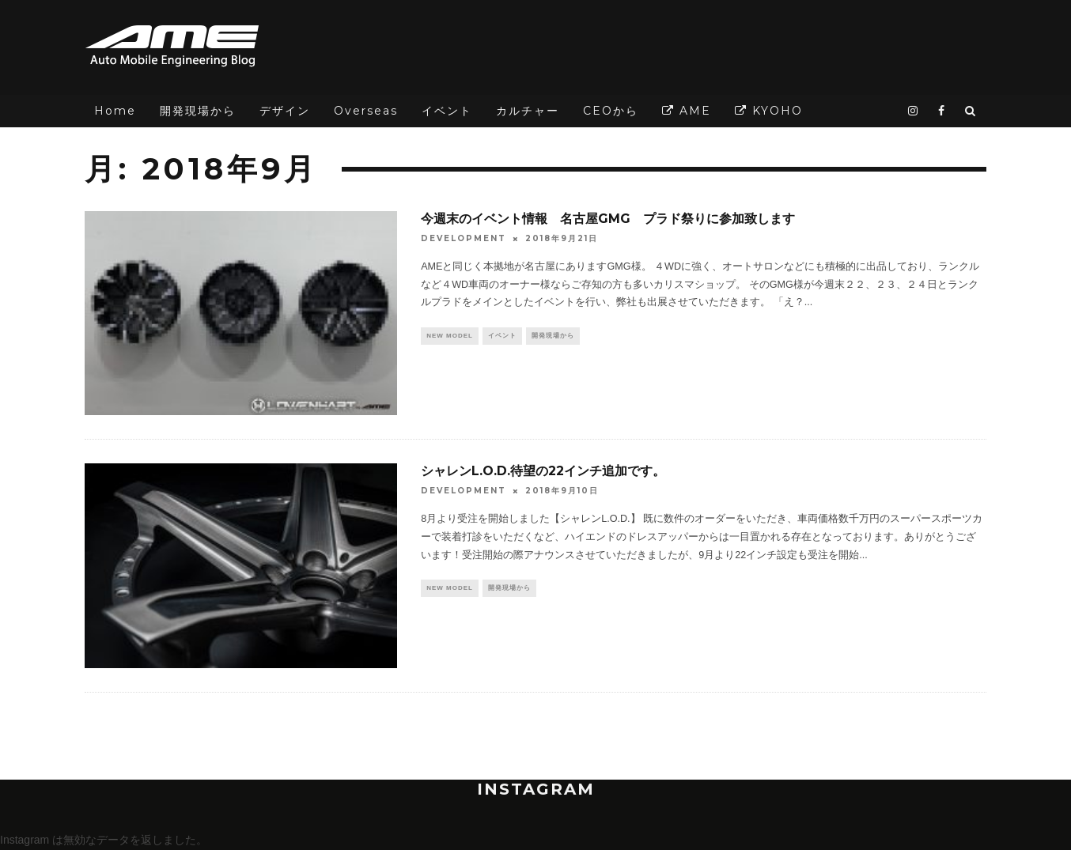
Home (115, 111)
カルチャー (527, 111)
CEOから (610, 111)
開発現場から (198, 111)
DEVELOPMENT (463, 238)
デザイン (284, 111)
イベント (447, 111)
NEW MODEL (449, 336)
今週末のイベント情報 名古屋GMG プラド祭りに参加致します (608, 218)
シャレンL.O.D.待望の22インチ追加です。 (543, 470)
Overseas (366, 111)
